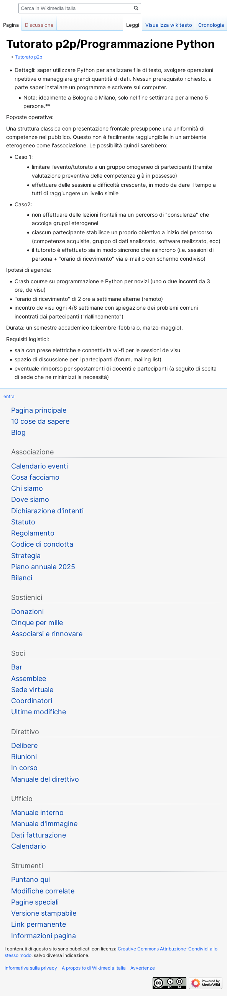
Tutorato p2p (28, 57)
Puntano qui (30, 879)
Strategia (26, 556)
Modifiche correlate (42, 891)
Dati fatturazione (38, 835)
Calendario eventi (39, 466)
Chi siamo (27, 488)
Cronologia (211, 25)
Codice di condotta (42, 544)
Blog (18, 432)
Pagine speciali (35, 902)
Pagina (11, 25)
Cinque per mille (37, 623)
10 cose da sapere (40, 421)
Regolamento (32, 533)
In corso (24, 768)
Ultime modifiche (38, 712)
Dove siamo (30, 499)
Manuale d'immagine (44, 824)
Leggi (132, 25)
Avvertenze (142, 968)
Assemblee (28, 678)
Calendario (28, 846)
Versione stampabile (43, 913)
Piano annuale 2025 (43, 567)
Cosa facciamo (35, 477)
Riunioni (24, 757)
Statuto (23, 522)
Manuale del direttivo (45, 779)
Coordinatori (31, 701)
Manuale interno (37, 812)
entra (9, 396)
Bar (16, 667)
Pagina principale (38, 410)
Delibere (24, 745)
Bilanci (21, 578)
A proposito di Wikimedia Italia (94, 968)
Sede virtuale (32, 690)
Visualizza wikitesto (168, 25)
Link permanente (38, 924)
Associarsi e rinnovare (46, 634)
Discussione (39, 25)
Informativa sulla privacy (31, 968)
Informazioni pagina (43, 936)
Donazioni (27, 611)
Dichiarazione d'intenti (47, 511)
